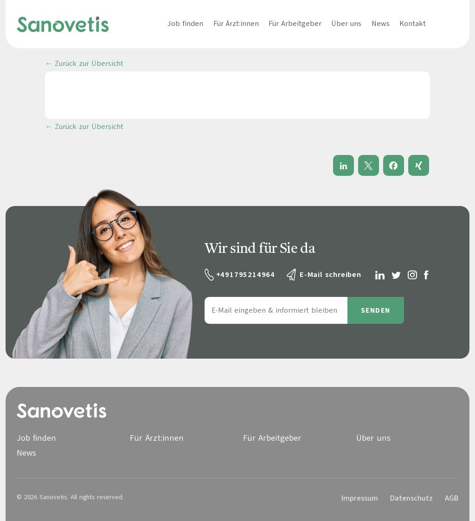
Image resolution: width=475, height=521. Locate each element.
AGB (451, 498)
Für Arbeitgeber (295, 24)
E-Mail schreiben (330, 275)
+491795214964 (245, 275)
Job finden (185, 24)
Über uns (346, 24)
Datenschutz (411, 498)
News (381, 24)
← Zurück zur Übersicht (84, 63)
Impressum (359, 498)
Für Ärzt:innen (236, 24)
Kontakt (412, 24)
